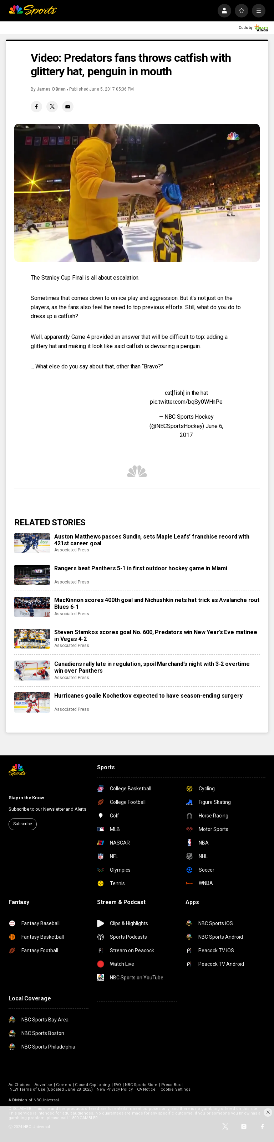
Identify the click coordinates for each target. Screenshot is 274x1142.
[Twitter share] (52, 106)
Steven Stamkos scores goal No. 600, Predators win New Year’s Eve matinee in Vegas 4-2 (155, 635)
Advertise (43, 1084)
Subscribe (22, 823)
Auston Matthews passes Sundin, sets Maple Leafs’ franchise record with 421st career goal (151, 540)
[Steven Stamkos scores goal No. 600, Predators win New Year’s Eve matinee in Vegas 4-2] (32, 639)
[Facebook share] (36, 106)
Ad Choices (20, 1084)
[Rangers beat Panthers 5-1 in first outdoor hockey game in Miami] (32, 575)
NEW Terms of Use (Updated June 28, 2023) (51, 1089)
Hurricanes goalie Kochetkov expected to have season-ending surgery (148, 695)
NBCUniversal (46, 1100)
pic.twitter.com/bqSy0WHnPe (186, 401)
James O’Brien (51, 89)
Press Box (171, 1084)
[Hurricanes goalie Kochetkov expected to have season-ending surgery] (32, 702)
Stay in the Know (26, 797)
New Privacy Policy (115, 1089)
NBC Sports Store (141, 1084)
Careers (63, 1084)
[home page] (33, 10)
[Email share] (67, 106)
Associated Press (71, 549)
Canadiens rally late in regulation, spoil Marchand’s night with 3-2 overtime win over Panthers (152, 667)
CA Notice (146, 1089)
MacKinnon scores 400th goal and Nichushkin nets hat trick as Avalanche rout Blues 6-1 (156, 603)
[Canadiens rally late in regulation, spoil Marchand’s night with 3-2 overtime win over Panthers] (32, 670)
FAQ (117, 1084)
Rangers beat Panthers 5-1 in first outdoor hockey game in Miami (140, 568)
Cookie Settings (176, 1089)
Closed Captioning (92, 1084)
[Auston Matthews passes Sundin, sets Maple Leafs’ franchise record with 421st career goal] (32, 543)
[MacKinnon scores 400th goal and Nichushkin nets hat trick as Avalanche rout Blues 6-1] (32, 607)
